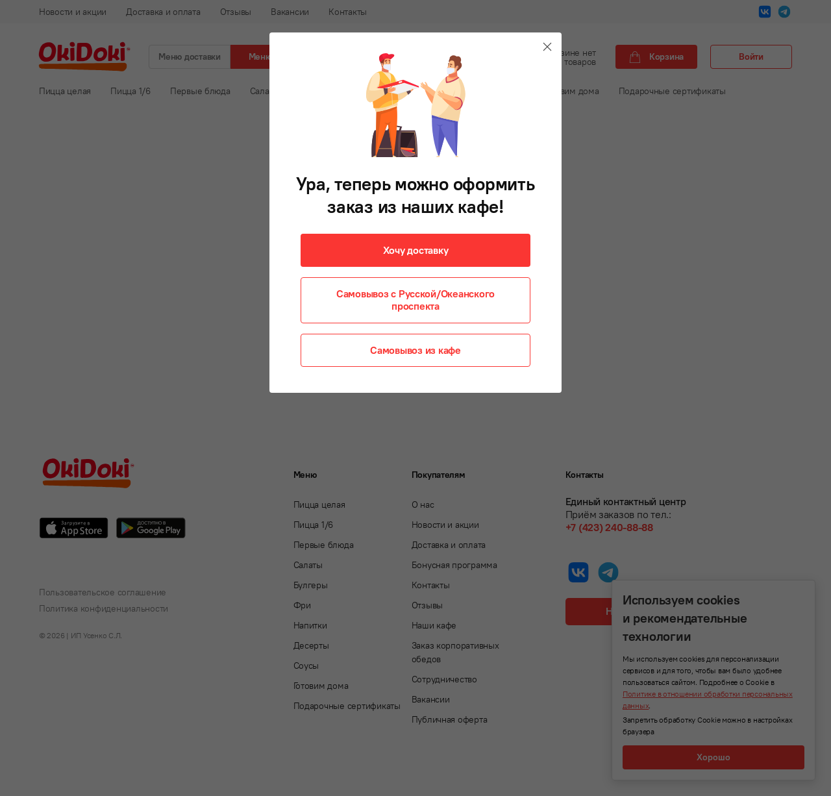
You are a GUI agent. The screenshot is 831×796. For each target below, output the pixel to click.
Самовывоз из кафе (415, 349)
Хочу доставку (416, 249)
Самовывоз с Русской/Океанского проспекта (415, 299)
